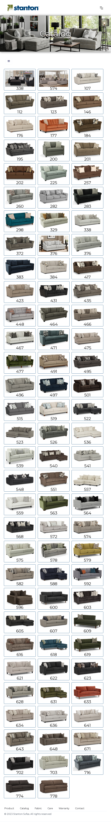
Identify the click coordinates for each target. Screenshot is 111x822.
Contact (79, 808)
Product (9, 808)
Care (50, 808)
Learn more (20, 79)
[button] (101, 8)
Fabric (38, 808)
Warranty (64, 808)
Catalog (24, 808)
